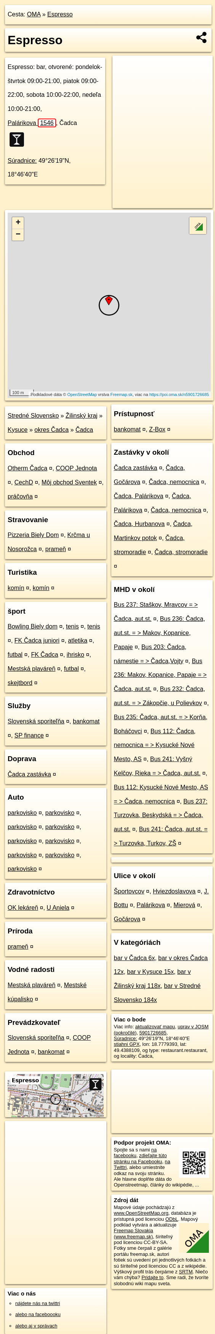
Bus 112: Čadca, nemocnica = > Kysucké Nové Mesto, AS (155, 745)
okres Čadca (51, 429)
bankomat (86, 721)
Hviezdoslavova (174, 891)
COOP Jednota (76, 468)
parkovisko (22, 813)
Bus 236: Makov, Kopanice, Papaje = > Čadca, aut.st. (160, 675)
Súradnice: (22, 160)
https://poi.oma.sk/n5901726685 (179, 394)
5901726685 (152, 1033)
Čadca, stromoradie (181, 552)
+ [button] (18, 223)
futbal (15, 654)
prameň (55, 549)
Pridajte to (152, 1277)
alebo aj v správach (36, 1326)
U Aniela (58, 907)
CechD (23, 482)
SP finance (29, 735)
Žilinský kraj (82, 415)
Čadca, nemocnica (174, 482)
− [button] (18, 235)
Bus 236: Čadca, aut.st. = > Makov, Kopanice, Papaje (159, 633)
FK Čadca (44, 654)
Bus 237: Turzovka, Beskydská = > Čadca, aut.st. (161, 815)
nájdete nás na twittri (37, 1303)
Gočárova (127, 919)
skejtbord (20, 683)
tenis (72, 626)
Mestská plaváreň (31, 668)
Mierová (184, 905)
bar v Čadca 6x (134, 958)
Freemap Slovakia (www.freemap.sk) (133, 1233)
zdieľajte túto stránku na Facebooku (140, 1158)
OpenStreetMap (82, 394)
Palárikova (32, 123)
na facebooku (135, 1152)
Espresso (60, 14)
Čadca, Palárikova (139, 496)
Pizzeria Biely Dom (33, 535)
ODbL (171, 1219)
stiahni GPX (127, 1044)
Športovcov (129, 891)
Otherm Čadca (27, 468)
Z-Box (157, 429)
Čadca (84, 429)
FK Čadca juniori (36, 640)
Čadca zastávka (29, 774)
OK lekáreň (23, 907)
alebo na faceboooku (38, 1314)
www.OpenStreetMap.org (141, 1213)
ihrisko (75, 654)
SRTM (186, 1272)
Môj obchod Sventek (69, 482)
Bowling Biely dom (33, 626)
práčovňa (20, 496)
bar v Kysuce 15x (150, 971)
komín (16, 588)
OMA (34, 14)
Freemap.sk (122, 394)
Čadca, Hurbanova (139, 524)
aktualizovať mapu (155, 1026)
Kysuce (17, 429)
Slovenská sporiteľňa (36, 721)
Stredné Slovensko (33, 415)
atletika (77, 640)
